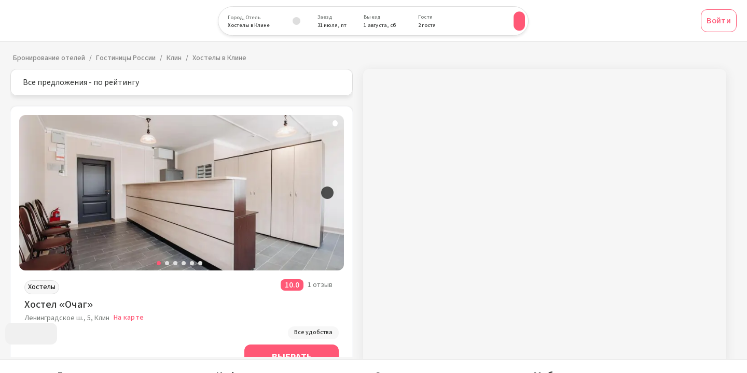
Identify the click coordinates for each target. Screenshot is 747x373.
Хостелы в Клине (219, 58)
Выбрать (292, 357)
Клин (174, 58)
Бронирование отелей (49, 58)
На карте (129, 317)
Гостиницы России (126, 58)
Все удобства (313, 332)
